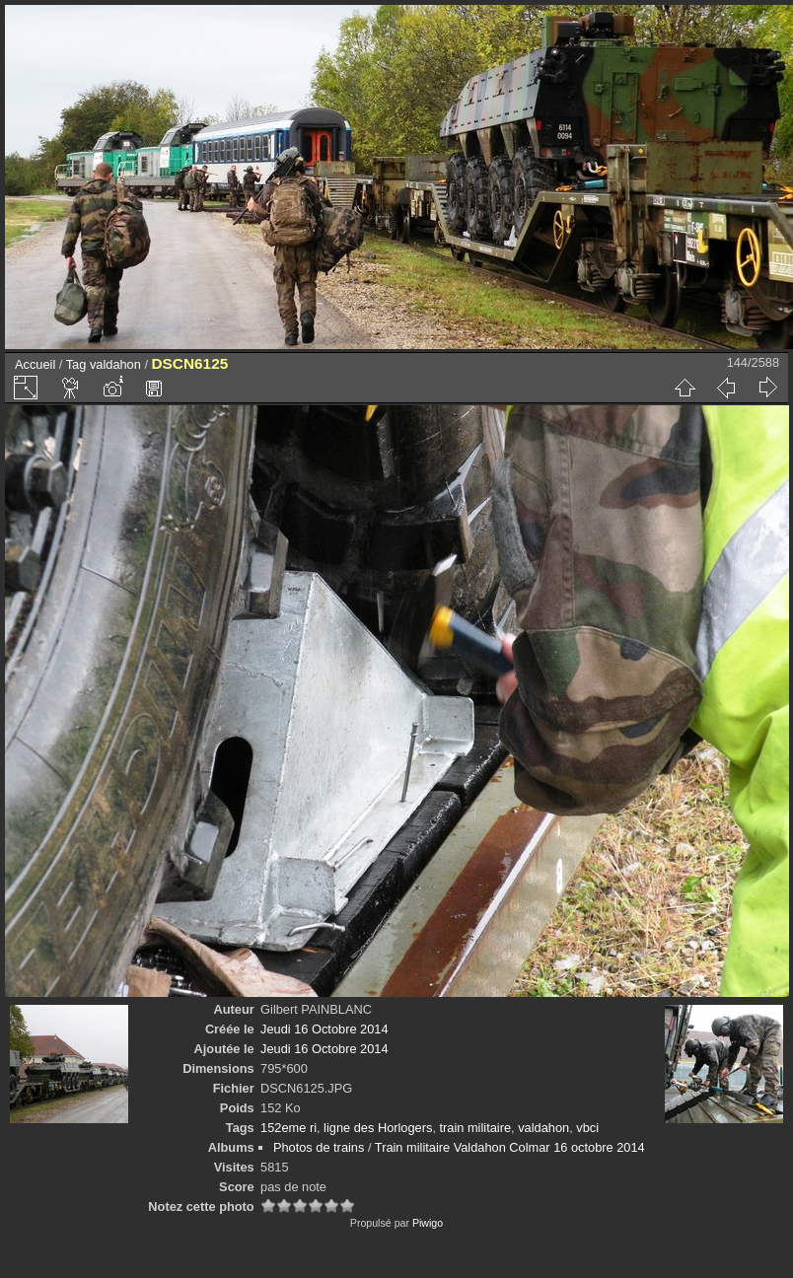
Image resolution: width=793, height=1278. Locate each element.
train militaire (476, 1127)
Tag (76, 364)
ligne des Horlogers (378, 1127)
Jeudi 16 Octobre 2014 (324, 1029)
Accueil (35, 364)
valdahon (115, 364)
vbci (587, 1127)
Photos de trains (318, 1147)
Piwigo (427, 1223)
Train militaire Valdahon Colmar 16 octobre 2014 (510, 1147)
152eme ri (288, 1127)
